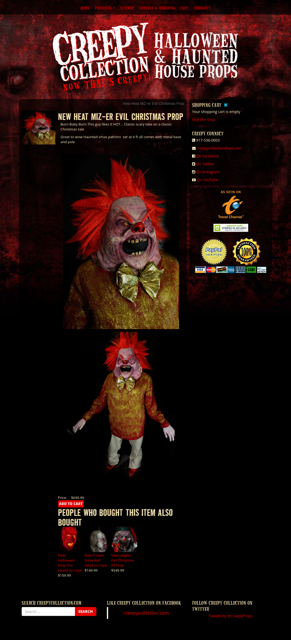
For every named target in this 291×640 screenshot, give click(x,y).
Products (105, 8)
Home (84, 8)
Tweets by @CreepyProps (230, 615)
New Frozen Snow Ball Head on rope (96, 560)
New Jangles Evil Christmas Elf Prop (122, 560)
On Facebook (207, 155)
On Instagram (208, 171)
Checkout (202, 8)
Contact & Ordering (157, 8)
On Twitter (205, 163)
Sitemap (127, 8)
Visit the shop (203, 119)
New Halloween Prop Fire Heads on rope (70, 563)
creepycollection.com (146, 613)
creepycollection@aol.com (219, 148)
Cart (184, 8)
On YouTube (207, 179)
